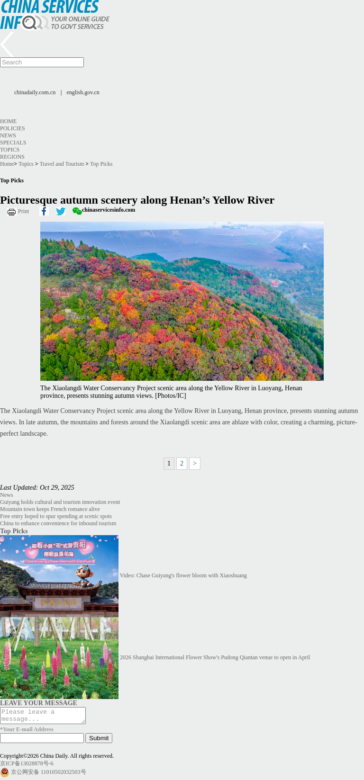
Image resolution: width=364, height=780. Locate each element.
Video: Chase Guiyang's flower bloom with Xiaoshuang (183, 575)
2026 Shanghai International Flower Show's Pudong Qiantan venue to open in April (215, 657)
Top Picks (101, 164)
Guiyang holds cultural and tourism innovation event (60, 502)
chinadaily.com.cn (34, 92)
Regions (12, 156)
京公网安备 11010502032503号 (48, 774)
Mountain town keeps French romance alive (50, 509)
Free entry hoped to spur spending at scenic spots (56, 516)
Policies (12, 128)
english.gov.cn (83, 92)
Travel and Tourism (61, 164)
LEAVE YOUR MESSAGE (38, 703)
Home (8, 121)
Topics (9, 149)
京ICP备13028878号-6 (27, 766)
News (8, 135)
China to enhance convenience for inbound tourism (58, 523)
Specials (13, 142)
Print (23, 211)
